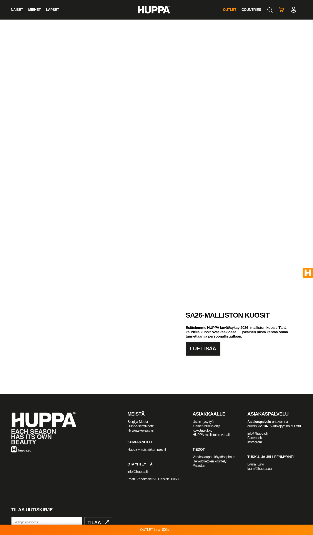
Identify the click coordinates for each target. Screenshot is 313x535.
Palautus (199, 465)
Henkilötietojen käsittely (209, 461)
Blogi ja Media (138, 422)
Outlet (229, 10)
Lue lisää (203, 348)
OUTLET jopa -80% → (156, 530)
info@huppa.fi (137, 472)
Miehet (34, 10)
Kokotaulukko (202, 430)
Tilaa (94, 522)
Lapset (52, 10)
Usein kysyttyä (203, 422)
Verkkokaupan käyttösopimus (214, 457)
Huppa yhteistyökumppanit (146, 449)
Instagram (254, 442)
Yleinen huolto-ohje (206, 426)
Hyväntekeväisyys (140, 430)
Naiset (17, 10)
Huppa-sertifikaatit (140, 426)
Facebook (254, 438)
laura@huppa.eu (259, 468)
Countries (251, 10)
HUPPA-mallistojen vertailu (212, 435)
